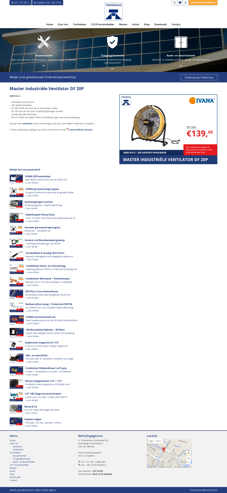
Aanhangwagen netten (39, 201)
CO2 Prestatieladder (102, 24)
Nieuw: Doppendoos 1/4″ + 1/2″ (43, 381)
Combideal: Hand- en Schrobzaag (46, 265)
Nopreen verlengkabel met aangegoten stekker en (49, 256)
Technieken (79, 24)
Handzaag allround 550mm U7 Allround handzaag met (51, 269)
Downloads (160, 24)
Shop (147, 24)
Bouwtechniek (19, 455)
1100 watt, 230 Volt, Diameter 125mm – (44, 422)
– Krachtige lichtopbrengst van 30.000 (42, 243)
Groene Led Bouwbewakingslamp (45, 240)
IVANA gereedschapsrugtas (42, 189)
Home (49, 24)
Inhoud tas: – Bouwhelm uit (37, 230)
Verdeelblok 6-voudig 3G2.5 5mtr (45, 253)
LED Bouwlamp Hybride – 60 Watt (45, 329)
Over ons (63, 24)
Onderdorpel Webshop (199, 77)
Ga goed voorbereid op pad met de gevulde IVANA (49, 192)
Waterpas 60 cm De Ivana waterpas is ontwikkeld (48, 282)
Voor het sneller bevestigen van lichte (42, 409)
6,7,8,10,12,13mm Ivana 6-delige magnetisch (46, 346)
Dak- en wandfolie (37, 355)
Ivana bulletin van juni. (81, 129)
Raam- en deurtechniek (24, 461)
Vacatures (17, 446)
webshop (27, 123)
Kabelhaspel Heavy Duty (40, 214)
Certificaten (18, 449)
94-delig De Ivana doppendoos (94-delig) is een (47, 384)
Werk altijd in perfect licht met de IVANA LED (46, 179)
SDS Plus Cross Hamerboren (41, 291)
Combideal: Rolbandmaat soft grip (46, 368)
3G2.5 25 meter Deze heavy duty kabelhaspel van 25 (50, 218)
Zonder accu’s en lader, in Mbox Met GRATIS (46, 397)
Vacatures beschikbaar (203, 2)
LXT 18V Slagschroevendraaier (43, 393)
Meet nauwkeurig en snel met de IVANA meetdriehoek (51, 320)
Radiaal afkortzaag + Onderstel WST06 (49, 304)
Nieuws (123, 24)
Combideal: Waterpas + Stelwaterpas (47, 278)
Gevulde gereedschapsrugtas (42, 227)
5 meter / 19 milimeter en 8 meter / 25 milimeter (48, 371)
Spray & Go (30, 406)
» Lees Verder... (32, 182)
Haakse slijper (33, 419)
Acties (135, 24)
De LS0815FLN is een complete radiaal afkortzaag (49, 307)
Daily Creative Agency (45, 490)
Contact (176, 24)
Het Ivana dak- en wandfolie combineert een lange (49, 358)
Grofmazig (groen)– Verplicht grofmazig (43, 205)
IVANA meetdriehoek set (41, 317)
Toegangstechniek (21, 458)
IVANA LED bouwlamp (37, 176)
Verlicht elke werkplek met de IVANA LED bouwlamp (50, 333)
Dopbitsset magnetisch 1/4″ (42, 342)
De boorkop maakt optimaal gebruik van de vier (47, 294)
